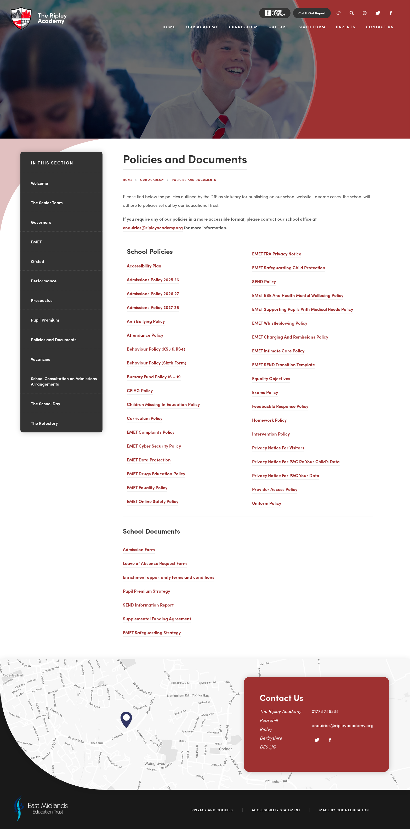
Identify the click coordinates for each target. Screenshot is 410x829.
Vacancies (40, 359)
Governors (41, 222)
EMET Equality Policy (147, 487)
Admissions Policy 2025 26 (153, 279)
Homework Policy (269, 420)
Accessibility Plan (144, 265)
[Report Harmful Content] (275, 13)
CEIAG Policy (140, 390)
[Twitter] (378, 13)
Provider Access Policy (274, 489)
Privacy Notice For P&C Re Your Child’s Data (296, 461)
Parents (345, 27)
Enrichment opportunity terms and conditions (168, 577)
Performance (43, 280)
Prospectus (41, 300)
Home (169, 27)
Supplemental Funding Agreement (157, 618)
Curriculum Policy (144, 418)
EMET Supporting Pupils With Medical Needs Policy (302, 309)
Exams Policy (265, 392)
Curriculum (243, 27)
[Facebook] (391, 13)
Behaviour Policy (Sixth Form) (156, 362)
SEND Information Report (148, 605)
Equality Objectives (271, 378)
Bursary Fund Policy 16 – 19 (154, 376)
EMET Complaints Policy (150, 432)
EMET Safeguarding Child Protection (288, 267)
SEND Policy (264, 281)
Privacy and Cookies (212, 809)
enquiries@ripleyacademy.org (153, 227)
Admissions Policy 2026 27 (153, 293)
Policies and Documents (53, 339)
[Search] (351, 13)
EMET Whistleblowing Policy (280, 323)
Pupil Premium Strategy (146, 591)
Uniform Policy (266, 503)
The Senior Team (47, 202)
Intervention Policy (271, 434)
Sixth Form (312, 27)
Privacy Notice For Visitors (278, 447)
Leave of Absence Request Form (155, 563)
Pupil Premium (45, 320)
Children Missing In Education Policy (163, 404)
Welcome (39, 183)
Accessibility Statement (276, 809)
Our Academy (202, 27)
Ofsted (37, 261)
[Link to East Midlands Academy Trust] (39, 819)
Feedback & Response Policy (280, 406)
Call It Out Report (312, 12)
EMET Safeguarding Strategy (152, 632)
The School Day (45, 403)
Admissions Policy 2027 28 (153, 307)
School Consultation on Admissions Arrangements (64, 381)
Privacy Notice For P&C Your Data (285, 475)
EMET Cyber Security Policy (154, 446)
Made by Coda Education (344, 809)
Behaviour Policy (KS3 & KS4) (156, 349)
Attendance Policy (145, 335)
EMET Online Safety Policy (152, 501)
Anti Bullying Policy (146, 321)
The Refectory (44, 423)
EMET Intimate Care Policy (278, 350)
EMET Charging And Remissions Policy (290, 337)
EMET (36, 241)
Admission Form (139, 549)
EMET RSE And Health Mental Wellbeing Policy (297, 295)
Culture (278, 27)
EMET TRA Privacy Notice (276, 253)
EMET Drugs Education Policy (156, 473)
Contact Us (380, 27)
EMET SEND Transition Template (283, 364)
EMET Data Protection (149, 459)
